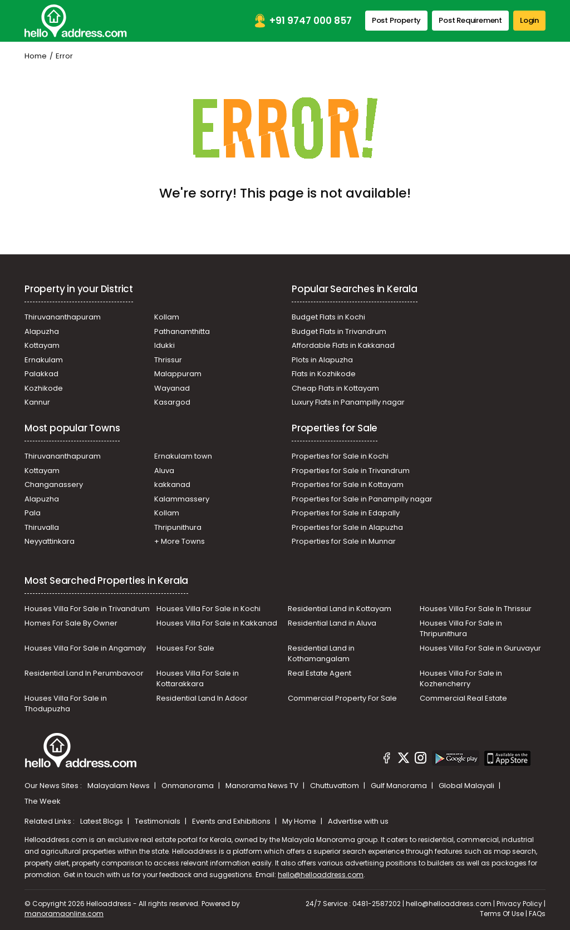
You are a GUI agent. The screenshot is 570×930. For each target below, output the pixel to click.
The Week (42, 801)
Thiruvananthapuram (62, 317)
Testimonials (158, 821)
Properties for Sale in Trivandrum (351, 470)
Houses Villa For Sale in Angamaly (85, 648)
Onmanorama (188, 785)
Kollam (166, 317)
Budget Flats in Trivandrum (339, 331)
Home (35, 56)
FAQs (537, 913)
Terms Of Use (502, 913)
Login (529, 20)
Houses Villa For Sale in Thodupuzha (65, 704)
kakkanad (172, 484)
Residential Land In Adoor (202, 698)
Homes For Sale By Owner (70, 623)
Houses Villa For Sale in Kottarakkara (197, 679)
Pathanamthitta (182, 331)
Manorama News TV (262, 785)
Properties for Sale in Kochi (340, 456)
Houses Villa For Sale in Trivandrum (87, 608)
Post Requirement (470, 20)
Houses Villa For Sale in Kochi (208, 608)
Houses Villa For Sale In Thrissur (476, 608)
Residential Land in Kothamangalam (321, 654)
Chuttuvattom (335, 785)
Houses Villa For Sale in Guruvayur (480, 648)
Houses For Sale (185, 648)
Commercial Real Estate (463, 698)
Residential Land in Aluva (332, 623)
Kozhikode (43, 388)
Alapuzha (41, 331)
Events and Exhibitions (232, 821)
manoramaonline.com (64, 913)
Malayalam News (119, 785)
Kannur (37, 402)
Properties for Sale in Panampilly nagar (362, 499)
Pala (32, 513)
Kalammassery (181, 499)
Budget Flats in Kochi (328, 317)
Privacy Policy (519, 903)
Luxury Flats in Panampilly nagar (348, 402)
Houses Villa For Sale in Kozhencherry (461, 679)
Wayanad (172, 388)
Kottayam (42, 345)
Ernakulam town (183, 456)
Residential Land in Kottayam (339, 608)
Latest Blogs (102, 821)
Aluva (164, 470)
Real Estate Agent (319, 673)
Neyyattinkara (49, 541)
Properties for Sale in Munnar (344, 541)
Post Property (396, 20)
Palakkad (41, 373)
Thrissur (168, 360)
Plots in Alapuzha (322, 360)
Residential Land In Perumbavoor (84, 673)
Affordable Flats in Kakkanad (343, 345)
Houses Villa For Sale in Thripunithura (461, 628)
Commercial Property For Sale (342, 698)
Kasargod (172, 402)
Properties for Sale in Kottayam (348, 484)
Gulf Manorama (400, 785)
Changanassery (53, 484)
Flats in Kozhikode (324, 373)
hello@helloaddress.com (320, 874)
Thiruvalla (41, 527)
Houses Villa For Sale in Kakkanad (216, 623)
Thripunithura (178, 527)
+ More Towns (179, 541)
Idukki (164, 345)
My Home (300, 821)
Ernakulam (43, 360)
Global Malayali (467, 785)
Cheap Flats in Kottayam (335, 388)
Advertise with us (358, 821)
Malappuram (178, 373)
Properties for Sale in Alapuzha (347, 527)
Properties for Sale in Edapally (346, 513)
